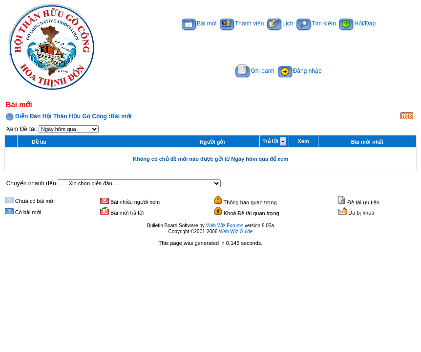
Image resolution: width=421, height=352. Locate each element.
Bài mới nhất (367, 142)
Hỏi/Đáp (357, 23)
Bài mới (199, 23)
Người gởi (212, 142)
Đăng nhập (300, 70)
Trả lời (270, 141)
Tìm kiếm (316, 23)
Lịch (280, 23)
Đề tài (39, 142)
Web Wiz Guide (236, 231)
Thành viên (242, 23)
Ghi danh (254, 70)
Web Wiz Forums (225, 225)
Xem (303, 141)
